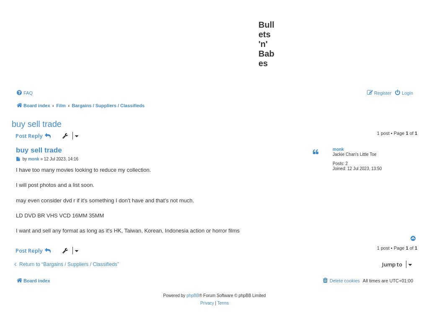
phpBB (192, 295)
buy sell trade (37, 124)
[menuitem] (24, 93)
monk (338, 149)
